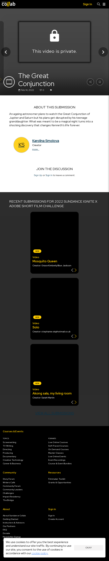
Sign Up (38, 175)
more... (35, 149)
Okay (88, 547)
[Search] (98, 4)
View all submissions (54, 413)
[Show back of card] (73, 270)
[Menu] (104, 4)
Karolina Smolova (45, 141)
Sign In (49, 175)
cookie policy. (40, 553)
